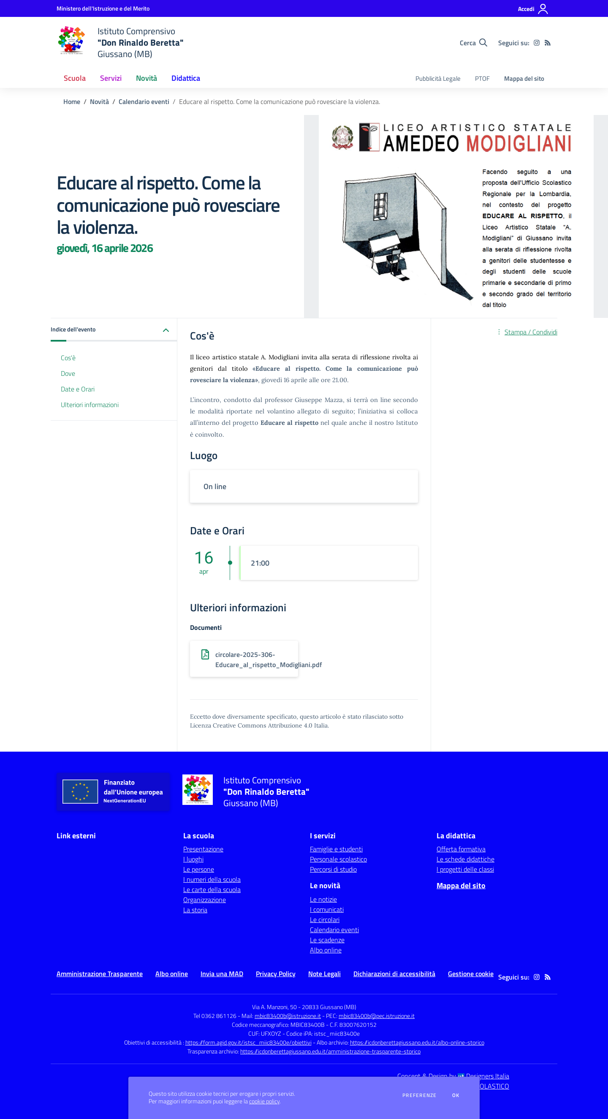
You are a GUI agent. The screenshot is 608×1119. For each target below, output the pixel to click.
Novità (99, 101)
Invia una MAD (222, 974)
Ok (456, 1095)
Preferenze (419, 1095)
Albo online (326, 950)
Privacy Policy (276, 974)
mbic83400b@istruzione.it (288, 1015)
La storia (195, 910)
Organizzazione (204, 900)
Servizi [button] (111, 78)
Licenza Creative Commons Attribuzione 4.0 (251, 725)
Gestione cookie (471, 974)
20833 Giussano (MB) (329, 1006)
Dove (68, 373)
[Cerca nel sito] (473, 42)
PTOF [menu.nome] (482, 78)
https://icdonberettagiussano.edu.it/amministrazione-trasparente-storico (330, 1051)
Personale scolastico (338, 859)
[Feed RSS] (547, 43)
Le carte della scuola (212, 889)
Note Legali (324, 974)
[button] (114, 330)
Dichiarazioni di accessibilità (394, 974)
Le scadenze (327, 940)
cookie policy (264, 1101)
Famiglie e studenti (336, 849)
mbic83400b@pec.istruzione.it (377, 1015)
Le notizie (323, 899)
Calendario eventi (144, 101)
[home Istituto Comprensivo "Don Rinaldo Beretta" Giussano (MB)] (120, 42)
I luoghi (193, 859)
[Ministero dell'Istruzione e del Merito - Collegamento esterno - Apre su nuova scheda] (103, 8)
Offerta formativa (461, 849)
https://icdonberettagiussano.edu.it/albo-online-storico (417, 1042)
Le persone (198, 869)
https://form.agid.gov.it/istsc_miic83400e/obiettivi (248, 1042)
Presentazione (203, 849)
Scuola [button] (75, 78)
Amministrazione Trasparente (100, 974)
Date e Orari (78, 389)
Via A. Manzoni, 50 (274, 1006)
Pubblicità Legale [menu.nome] (438, 78)
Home (71, 101)
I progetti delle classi (465, 869)
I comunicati (327, 909)
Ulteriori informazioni (90, 404)
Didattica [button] (185, 78)
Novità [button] (146, 78)
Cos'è (68, 358)
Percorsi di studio (333, 869)
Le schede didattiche (465, 859)
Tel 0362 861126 (214, 1015)
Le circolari (324, 919)
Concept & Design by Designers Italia (453, 1076)
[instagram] (536, 43)
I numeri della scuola (212, 879)
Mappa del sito (524, 78)
